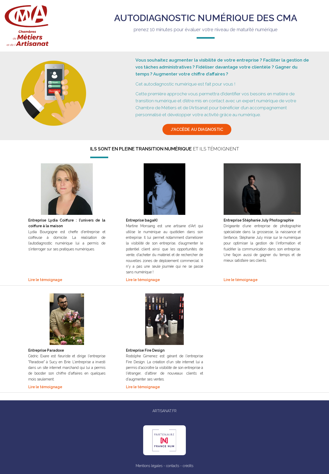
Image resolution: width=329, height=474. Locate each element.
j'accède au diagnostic (197, 129)
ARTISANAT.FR (164, 411)
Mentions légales (149, 466)
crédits (188, 466)
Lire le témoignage (45, 280)
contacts (172, 466)
